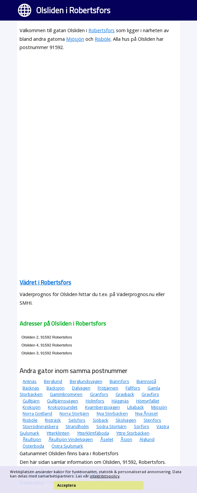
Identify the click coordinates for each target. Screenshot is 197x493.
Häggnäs (120, 401)
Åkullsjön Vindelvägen (71, 439)
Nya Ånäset (146, 414)
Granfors (99, 394)
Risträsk (53, 420)
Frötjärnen (108, 388)
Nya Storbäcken (112, 414)
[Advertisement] (98, 103)
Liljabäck (135, 407)
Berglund (53, 381)
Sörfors (141, 426)
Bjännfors (119, 381)
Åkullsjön (32, 439)
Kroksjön (32, 407)
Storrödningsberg (40, 426)
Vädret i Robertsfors (45, 282)
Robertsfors (101, 30)
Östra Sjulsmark (67, 446)
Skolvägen (126, 420)
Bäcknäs (31, 388)
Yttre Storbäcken (132, 433)
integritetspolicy (105, 475)
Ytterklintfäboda (93, 433)
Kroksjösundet (62, 407)
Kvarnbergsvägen (102, 407)
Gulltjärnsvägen (62, 401)
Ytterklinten (58, 433)
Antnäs (30, 381)
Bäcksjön (55, 388)
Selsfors (76, 420)
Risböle (103, 39)
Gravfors (150, 394)
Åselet (106, 439)
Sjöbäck (100, 420)
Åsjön (126, 439)
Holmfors (95, 401)
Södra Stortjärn (111, 426)
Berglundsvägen (86, 381)
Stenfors (152, 420)
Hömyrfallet (147, 401)
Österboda (33, 446)
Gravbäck (125, 394)
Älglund (147, 439)
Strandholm (77, 426)
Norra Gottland (37, 414)
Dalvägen (81, 388)
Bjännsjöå (146, 381)
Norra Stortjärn (74, 414)
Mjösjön (75, 39)
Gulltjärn (31, 401)
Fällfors (133, 388)
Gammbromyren (66, 394)
